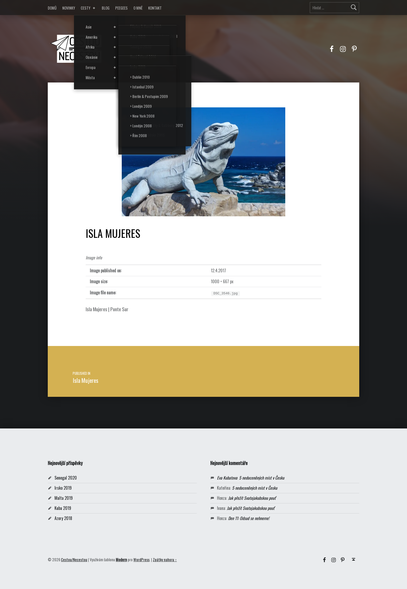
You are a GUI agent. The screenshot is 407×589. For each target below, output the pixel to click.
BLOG (106, 8)
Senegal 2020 (66, 478)
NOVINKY (68, 8)
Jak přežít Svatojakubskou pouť (252, 498)
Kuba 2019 (63, 508)
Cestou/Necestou (74, 559)
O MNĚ (138, 8)
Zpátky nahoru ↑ (165, 559)
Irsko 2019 (63, 488)
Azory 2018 (63, 518)
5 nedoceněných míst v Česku (261, 478)
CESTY (88, 8)
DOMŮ (52, 8)
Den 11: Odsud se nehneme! (248, 518)
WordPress (141, 559)
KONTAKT (155, 8)
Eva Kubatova (227, 478)
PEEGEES (121, 8)
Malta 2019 (64, 498)
